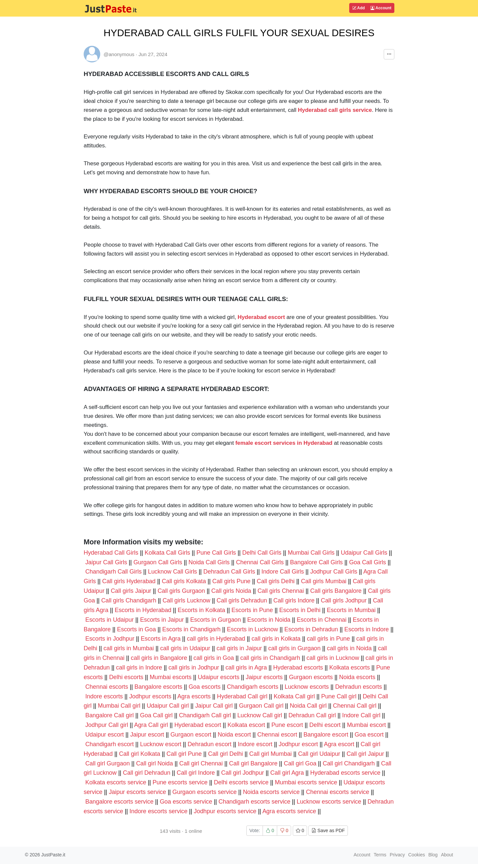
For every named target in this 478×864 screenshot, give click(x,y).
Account (380, 8)
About (447, 854)
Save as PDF (328, 830)
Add (358, 8)
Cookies (416, 854)
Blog (433, 854)
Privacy (397, 854)
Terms (380, 854)
